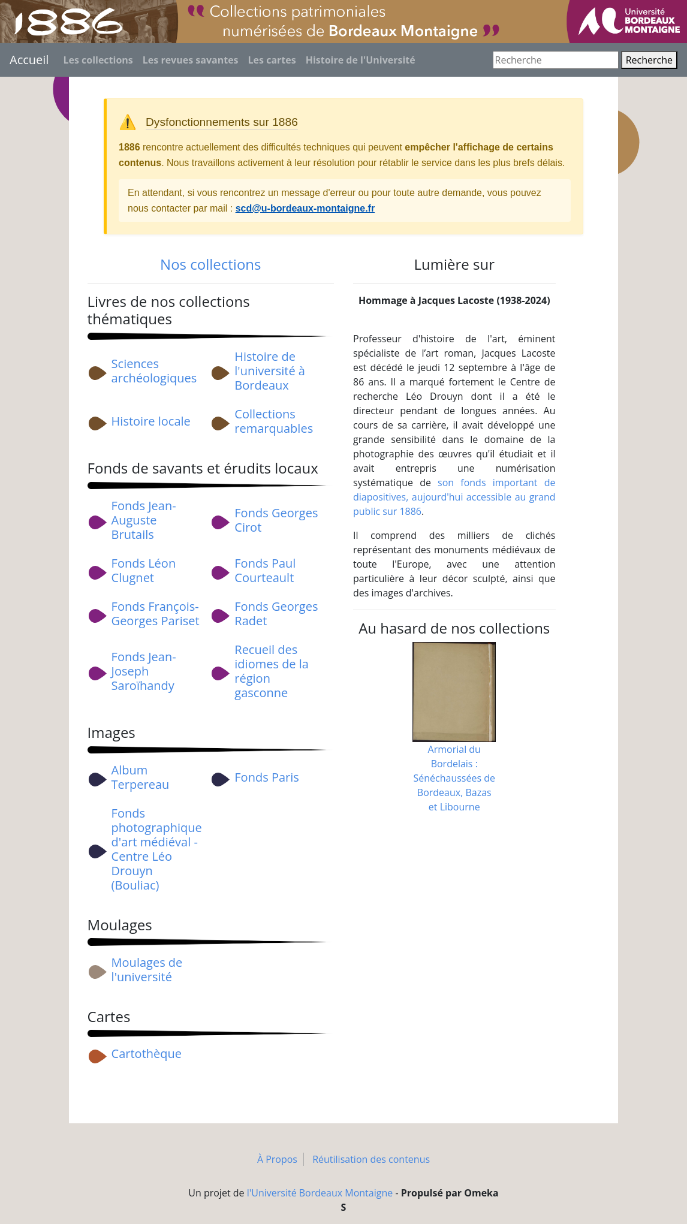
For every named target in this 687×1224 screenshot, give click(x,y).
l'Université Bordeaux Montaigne (320, 1192)
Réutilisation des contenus (371, 1159)
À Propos (277, 1159)
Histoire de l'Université (360, 60)
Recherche (649, 60)
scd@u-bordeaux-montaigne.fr (305, 208)
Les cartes (272, 60)
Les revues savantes (191, 60)
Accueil (29, 60)
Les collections (97, 60)
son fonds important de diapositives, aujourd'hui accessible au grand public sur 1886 (454, 497)
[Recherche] (556, 60)
